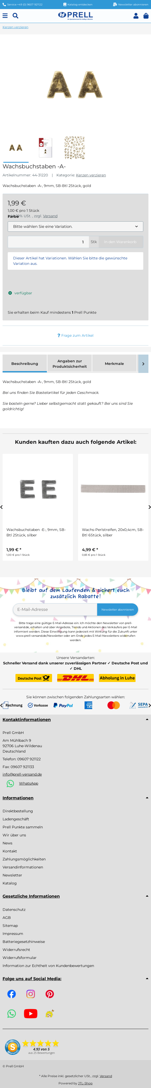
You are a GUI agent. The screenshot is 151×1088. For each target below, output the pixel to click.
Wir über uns (14, 835)
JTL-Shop (85, 1083)
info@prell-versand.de (22, 774)
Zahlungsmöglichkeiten (24, 859)
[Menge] (48, 242)
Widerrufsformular (20, 957)
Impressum (13, 933)
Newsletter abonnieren (118, 609)
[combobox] (75, 226)
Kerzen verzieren (91, 175)
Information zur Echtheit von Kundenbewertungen (48, 965)
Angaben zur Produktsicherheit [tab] (70, 364)
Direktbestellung (18, 811)
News (7, 843)
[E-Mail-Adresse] (55, 609)
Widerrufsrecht (16, 949)
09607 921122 (29, 759)
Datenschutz (14, 909)
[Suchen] (15, 16)
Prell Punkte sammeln (23, 827)
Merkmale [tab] (114, 363)
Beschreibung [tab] (24, 363)
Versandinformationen (23, 867)
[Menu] (5, 16)
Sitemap (10, 925)
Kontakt (10, 851)
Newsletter (12, 875)
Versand (106, 1076)
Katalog (10, 883)
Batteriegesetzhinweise (24, 941)
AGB (7, 917)
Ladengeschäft (16, 819)
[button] (135, 16)
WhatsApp (28, 783)
